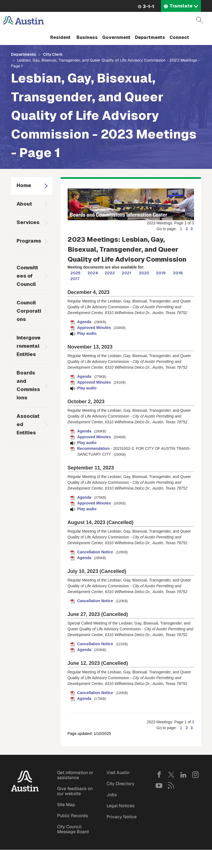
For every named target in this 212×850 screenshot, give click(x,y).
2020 (144, 272)
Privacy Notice (122, 817)
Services (28, 222)
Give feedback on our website (75, 791)
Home (24, 185)
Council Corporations (29, 310)
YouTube (159, 785)
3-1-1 (148, 6)
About (24, 204)
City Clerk (53, 54)
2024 (93, 272)
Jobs (112, 795)
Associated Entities (28, 424)
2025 (75, 272)
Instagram (195, 774)
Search (199, 20)
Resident (60, 37)
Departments (150, 37)
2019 (161, 272)
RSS (171, 785)
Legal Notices (120, 806)
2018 (178, 272)
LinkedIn (183, 774)
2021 (126, 272)
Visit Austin (118, 772)
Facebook (159, 774)
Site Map (66, 805)
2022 (110, 272)
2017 (75, 278)
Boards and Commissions (28, 385)
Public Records (72, 816)
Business (87, 37)
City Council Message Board (73, 829)
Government (116, 37)
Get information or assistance (75, 775)
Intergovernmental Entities (29, 345)
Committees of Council (27, 275)
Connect (179, 37)
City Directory (120, 784)
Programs (29, 241)
